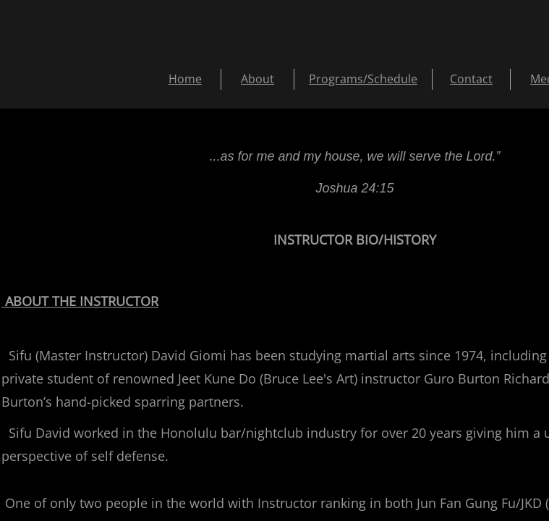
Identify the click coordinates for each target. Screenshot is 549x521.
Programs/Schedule (363, 79)
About (257, 79)
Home (185, 79)
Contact (471, 79)
